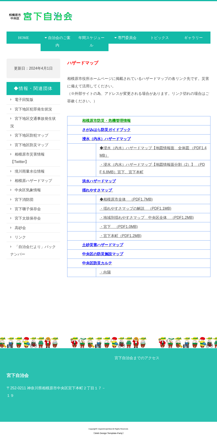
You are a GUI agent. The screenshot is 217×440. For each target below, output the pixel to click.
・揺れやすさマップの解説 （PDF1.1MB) (136, 208)
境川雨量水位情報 (30, 171)
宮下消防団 (24, 200)
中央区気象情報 (28, 190)
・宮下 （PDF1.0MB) (119, 227)
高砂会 (20, 228)
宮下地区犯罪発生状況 (33, 109)
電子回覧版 (24, 100)
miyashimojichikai (105, 429)
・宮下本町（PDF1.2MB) (121, 236)
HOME (23, 37)
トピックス (159, 37)
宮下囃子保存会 (28, 209)
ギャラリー (193, 37)
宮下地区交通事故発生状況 (33, 122)
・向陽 (105, 272)
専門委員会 (127, 37)
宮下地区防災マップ (31, 145)
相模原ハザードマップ (33, 181)
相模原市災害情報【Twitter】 (27, 158)
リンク (20, 237)
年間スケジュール (91, 41)
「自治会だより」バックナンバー (33, 250)
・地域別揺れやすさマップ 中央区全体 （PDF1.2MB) (147, 218)
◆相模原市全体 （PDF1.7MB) (126, 199)
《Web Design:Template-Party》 (108, 433)
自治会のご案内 (59, 41)
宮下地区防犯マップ (31, 135)
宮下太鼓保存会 (28, 218)
